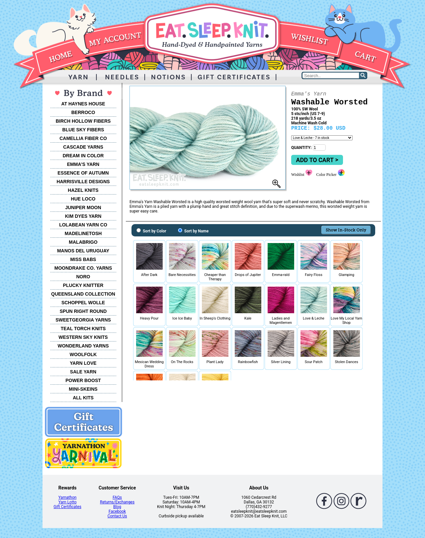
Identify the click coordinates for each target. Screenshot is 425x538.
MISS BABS (83, 259)
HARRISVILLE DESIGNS (83, 181)
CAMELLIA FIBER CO (83, 138)
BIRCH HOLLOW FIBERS (83, 121)
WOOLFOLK (83, 354)
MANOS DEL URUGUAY (83, 250)
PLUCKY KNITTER (83, 285)
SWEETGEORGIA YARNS (83, 320)
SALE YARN (83, 371)
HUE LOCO (83, 199)
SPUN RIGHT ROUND (83, 311)
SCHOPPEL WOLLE (83, 302)
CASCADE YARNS (83, 147)
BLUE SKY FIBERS (83, 129)
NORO (83, 276)
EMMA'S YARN (83, 164)
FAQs (117, 497)
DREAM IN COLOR (83, 155)
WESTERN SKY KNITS (83, 337)
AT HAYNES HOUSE (83, 103)
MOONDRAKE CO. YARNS (83, 268)
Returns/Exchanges (117, 502)
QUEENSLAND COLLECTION (83, 294)
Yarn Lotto (67, 502)
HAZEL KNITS (83, 190)
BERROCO (83, 112)
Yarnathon (67, 497)
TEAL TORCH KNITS (83, 328)
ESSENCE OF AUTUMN (83, 173)
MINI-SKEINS (83, 389)
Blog (117, 506)
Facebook (117, 511)
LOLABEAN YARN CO (83, 224)
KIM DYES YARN (83, 216)
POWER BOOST (83, 380)
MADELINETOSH (83, 233)
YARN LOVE (83, 363)
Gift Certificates (67, 506)
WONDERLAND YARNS (83, 345)
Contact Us (117, 516)
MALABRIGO (83, 242)
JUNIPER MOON (83, 207)
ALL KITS (83, 397)
